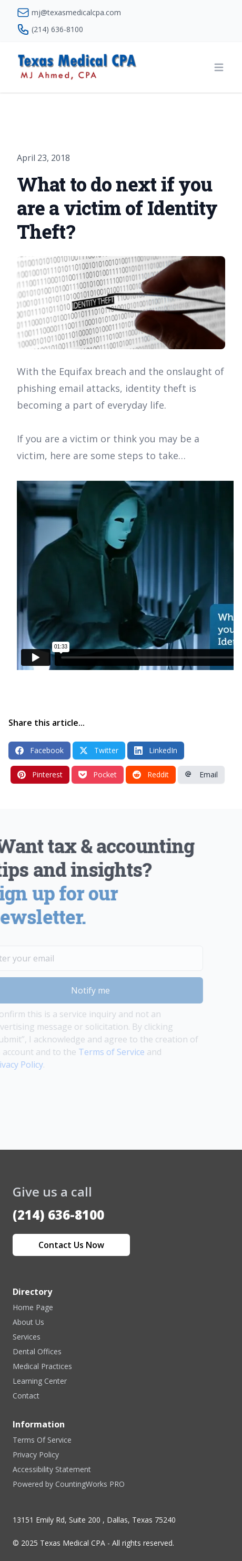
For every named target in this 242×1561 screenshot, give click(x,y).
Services (27, 1337)
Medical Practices (42, 1366)
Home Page (33, 1307)
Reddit (151, 774)
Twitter (98, 750)
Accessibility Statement (52, 1469)
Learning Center (40, 1381)
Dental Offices (37, 1351)
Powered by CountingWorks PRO (69, 1484)
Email (201, 774)
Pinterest (40, 774)
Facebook (39, 750)
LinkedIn (155, 750)
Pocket (97, 774)
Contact (26, 1396)
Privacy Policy (36, 1454)
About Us (28, 1322)
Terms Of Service (42, 1440)
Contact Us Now (71, 1245)
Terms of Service (98, 1052)
